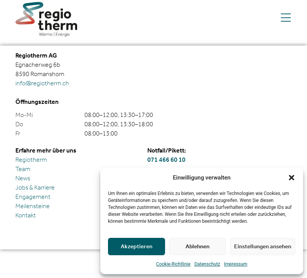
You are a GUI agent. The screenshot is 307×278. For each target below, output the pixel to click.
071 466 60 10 (166, 160)
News (22, 179)
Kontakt (25, 216)
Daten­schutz (207, 264)
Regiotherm (31, 160)
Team (22, 169)
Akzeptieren (136, 246)
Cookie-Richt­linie (173, 264)
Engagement (33, 197)
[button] (291, 177)
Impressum (235, 264)
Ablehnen (197, 246)
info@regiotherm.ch (42, 84)
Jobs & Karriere (35, 188)
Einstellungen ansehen (262, 246)
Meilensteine (32, 206)
